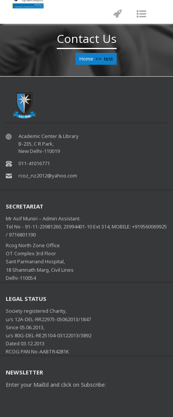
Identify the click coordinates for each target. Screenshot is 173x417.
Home (86, 58)
